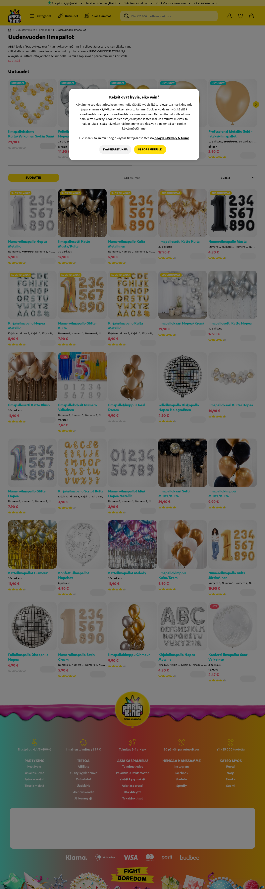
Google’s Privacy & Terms (171, 138)
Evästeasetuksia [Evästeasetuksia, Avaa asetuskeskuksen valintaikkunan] (115, 149)
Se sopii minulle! (150, 149)
